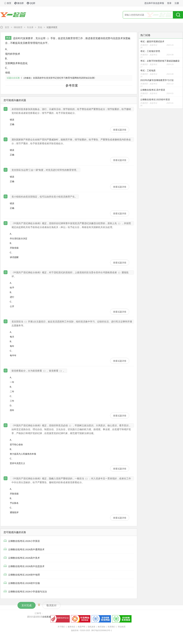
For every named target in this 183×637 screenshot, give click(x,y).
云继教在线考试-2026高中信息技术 (24, 566)
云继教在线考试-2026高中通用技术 (24, 549)
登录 (169, 3)
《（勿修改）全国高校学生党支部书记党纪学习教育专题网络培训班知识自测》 (58, 78)
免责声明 (81, 627)
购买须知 (101, 627)
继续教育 (18, 27)
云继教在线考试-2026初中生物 (22, 583)
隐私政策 (91, 627)
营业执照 (121, 627)
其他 (40, 27)
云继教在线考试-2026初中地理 (22, 574)
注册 (177, 3)
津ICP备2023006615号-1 (101, 630)
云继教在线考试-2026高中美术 (22, 558)
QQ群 (31, 3)
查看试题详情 (119, 130)
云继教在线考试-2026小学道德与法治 (25, 591)
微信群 (19, 3)
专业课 (30, 27)
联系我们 (111, 627)
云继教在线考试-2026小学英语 (22, 541)
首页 (7, 3)
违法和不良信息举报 (154, 3)
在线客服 (46, 616)
